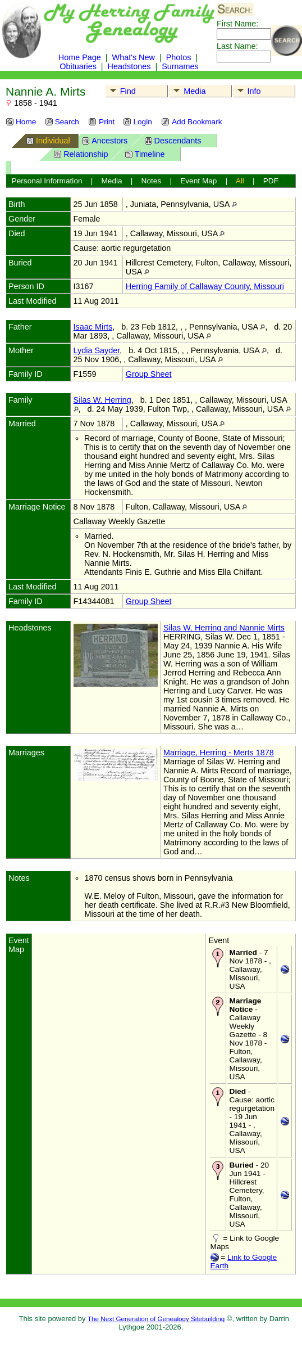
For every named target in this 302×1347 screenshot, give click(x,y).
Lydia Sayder (97, 350)
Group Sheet (149, 374)
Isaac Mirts (93, 326)
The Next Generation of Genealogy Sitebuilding (156, 1318)
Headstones (129, 66)
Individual (48, 140)
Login (137, 122)
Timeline (145, 154)
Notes (151, 181)
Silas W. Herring (102, 399)
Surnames (180, 66)
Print (101, 122)
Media (187, 91)
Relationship (80, 154)
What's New (133, 57)
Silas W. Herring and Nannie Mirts (224, 627)
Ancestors (104, 140)
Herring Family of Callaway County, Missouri (205, 286)
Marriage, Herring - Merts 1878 (218, 752)
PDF (270, 181)
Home (21, 122)
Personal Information (47, 181)
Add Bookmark (191, 122)
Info (247, 91)
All (240, 181)
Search (62, 122)
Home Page (79, 57)
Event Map (198, 181)
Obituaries (79, 66)
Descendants (173, 140)
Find (121, 91)
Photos (178, 57)
